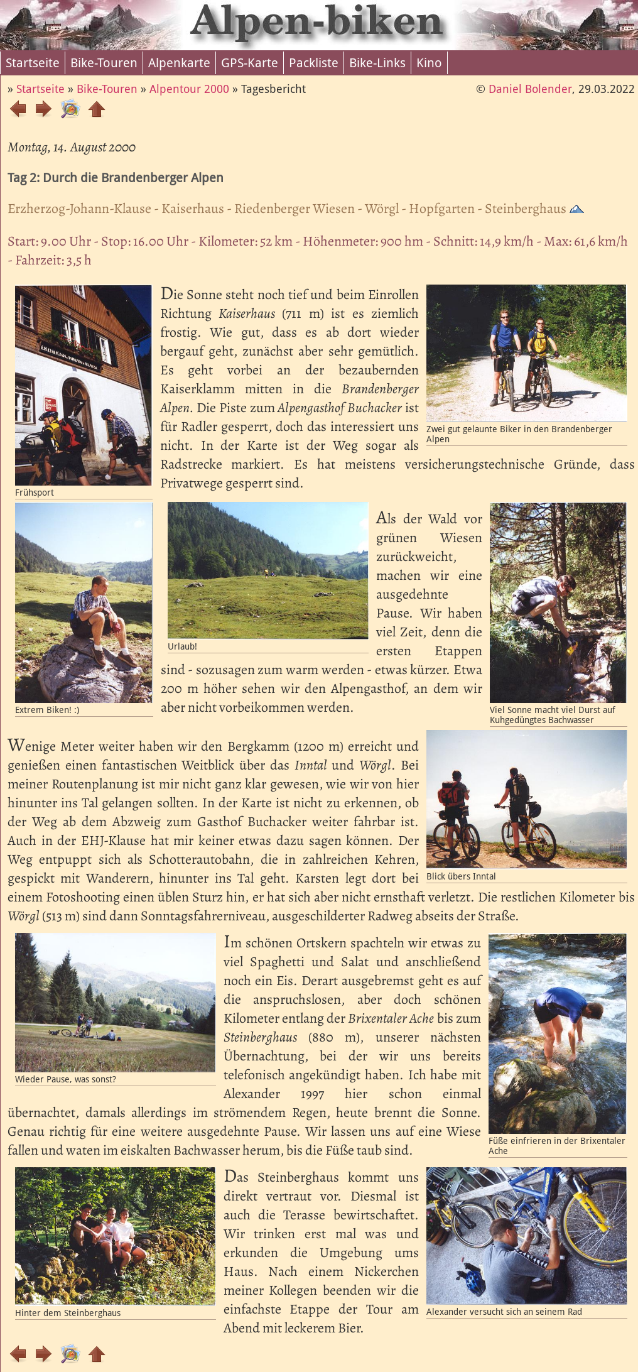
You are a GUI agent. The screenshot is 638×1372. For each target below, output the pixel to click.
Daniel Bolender (530, 88)
